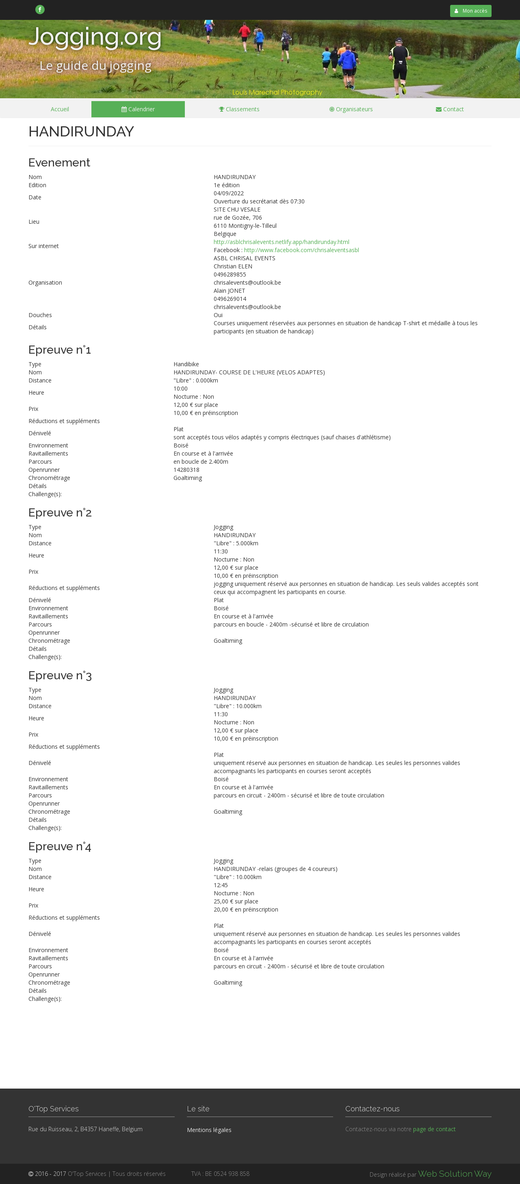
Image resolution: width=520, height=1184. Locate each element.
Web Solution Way (455, 1174)
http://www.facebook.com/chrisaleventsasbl (301, 250)
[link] (40, 9)
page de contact (434, 1129)
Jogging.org (95, 36)
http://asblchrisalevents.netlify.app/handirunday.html (281, 242)
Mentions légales (209, 1130)
